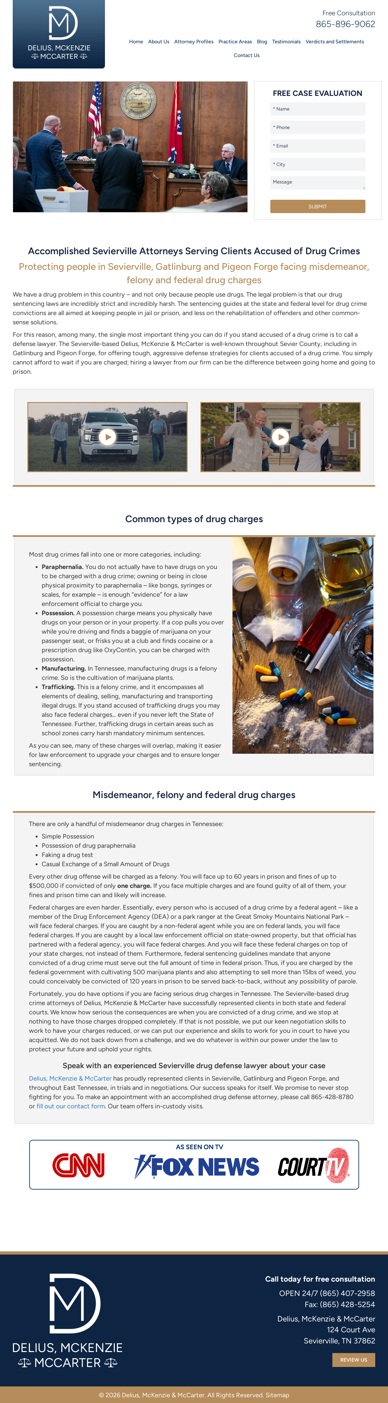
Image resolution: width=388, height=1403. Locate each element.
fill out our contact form (71, 1106)
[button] (107, 437)
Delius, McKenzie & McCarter (70, 1078)
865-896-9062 (345, 23)
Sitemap (277, 1395)
